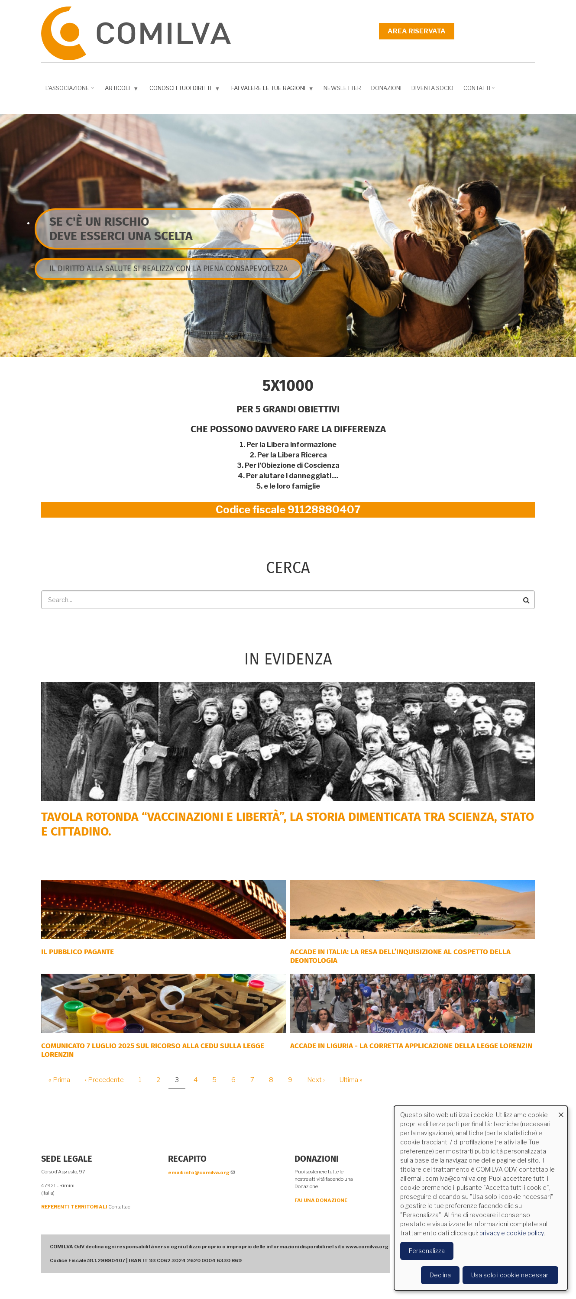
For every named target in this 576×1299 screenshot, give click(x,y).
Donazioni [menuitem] (386, 87)
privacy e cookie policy (511, 1233)
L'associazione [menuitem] (70, 90)
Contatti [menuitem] (480, 90)
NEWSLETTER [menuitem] (342, 87)
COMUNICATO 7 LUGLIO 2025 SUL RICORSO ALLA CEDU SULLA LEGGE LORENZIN (152, 1050)
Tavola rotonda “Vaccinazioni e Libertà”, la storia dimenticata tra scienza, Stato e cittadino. (287, 824)
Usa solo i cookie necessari (510, 1275)
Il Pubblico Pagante (77, 951)
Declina (440, 1275)
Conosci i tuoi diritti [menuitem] (185, 89)
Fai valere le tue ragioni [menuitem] (273, 89)
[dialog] (480, 1198)
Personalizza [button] (427, 1250)
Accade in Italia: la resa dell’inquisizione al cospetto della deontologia (400, 956)
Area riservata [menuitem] (417, 31)
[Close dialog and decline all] (560, 1111)
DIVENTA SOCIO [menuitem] (432, 87)
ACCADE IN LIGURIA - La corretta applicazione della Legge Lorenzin (411, 1045)
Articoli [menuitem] (122, 89)
